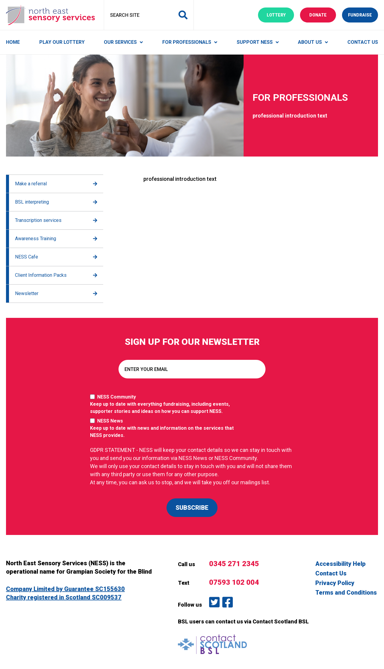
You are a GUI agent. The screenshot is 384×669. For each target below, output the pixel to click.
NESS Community (165, 404)
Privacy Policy (334, 583)
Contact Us (362, 42)
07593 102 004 (234, 582)
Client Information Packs (41, 275)
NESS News (165, 428)
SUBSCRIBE (192, 507)
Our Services (120, 42)
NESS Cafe (26, 257)
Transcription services (38, 220)
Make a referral (31, 184)
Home (13, 42)
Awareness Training (35, 238)
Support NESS (255, 42)
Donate (322, 14)
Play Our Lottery (62, 42)
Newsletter (26, 293)
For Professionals (186, 42)
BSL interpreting (32, 202)
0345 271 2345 (234, 564)
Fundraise (363, 14)
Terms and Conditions (346, 592)
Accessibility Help (340, 563)
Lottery (280, 14)
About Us (310, 42)
